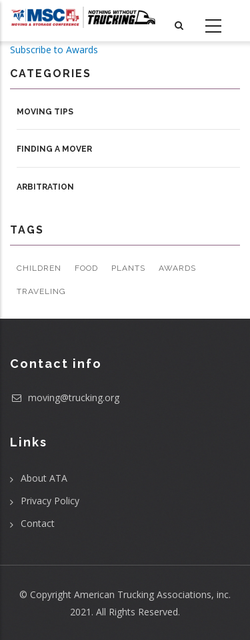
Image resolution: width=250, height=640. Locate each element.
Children (39, 268)
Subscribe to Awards (54, 49)
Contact (38, 523)
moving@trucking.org (64, 397)
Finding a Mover (54, 149)
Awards (177, 268)
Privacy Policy (50, 500)
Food (86, 268)
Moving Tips (45, 111)
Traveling (41, 291)
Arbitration (45, 187)
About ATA (44, 478)
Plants (128, 268)
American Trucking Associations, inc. (152, 594)
